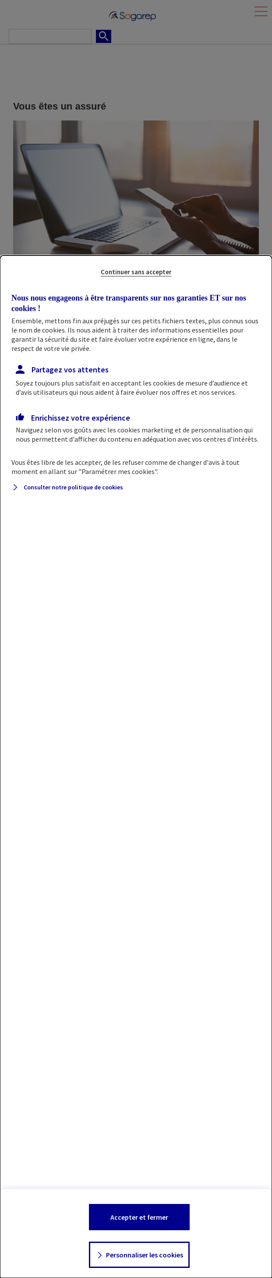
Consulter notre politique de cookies (73, 487)
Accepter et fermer (139, 1217)
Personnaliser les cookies (144, 1254)
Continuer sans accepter (136, 272)
